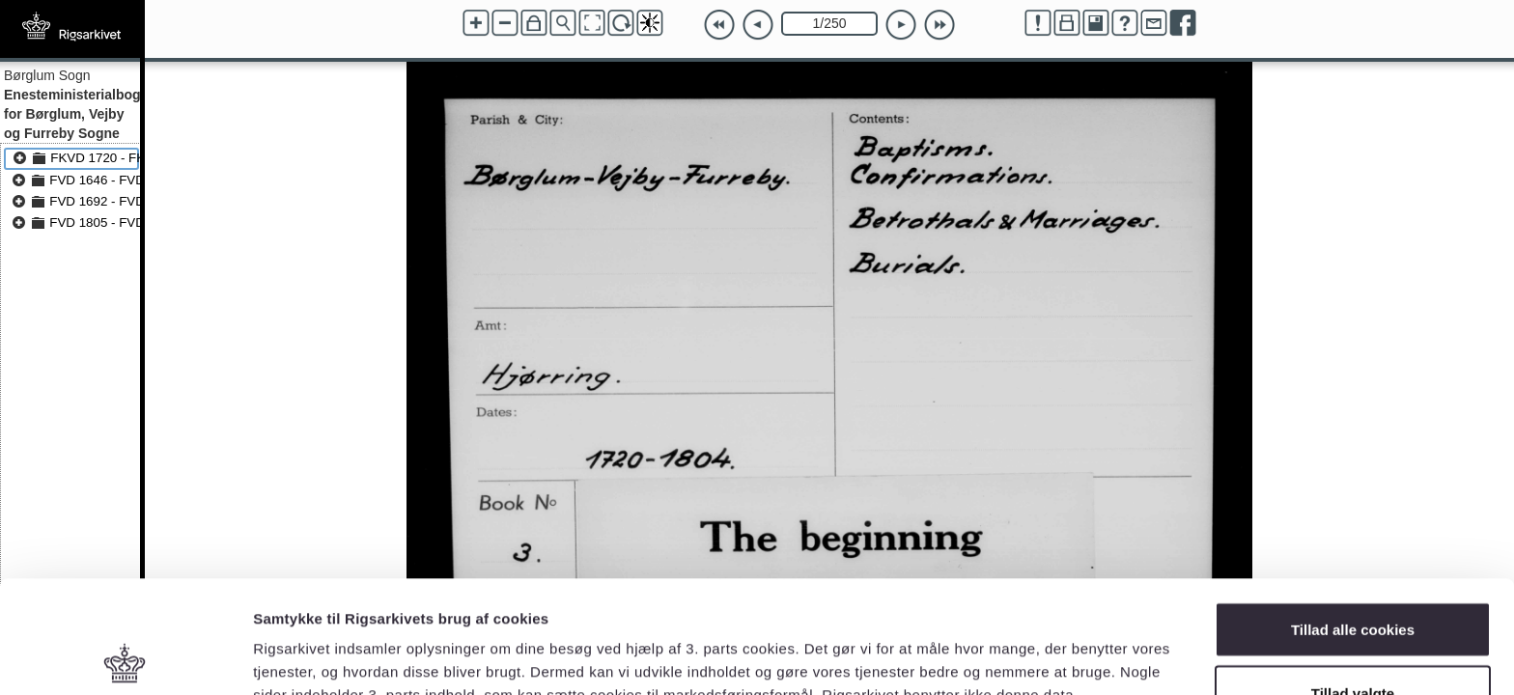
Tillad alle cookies (1353, 517)
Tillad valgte (1352, 580)
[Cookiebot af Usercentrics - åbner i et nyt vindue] (125, 657)
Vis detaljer (1004, 645)
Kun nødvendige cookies (1353, 643)
